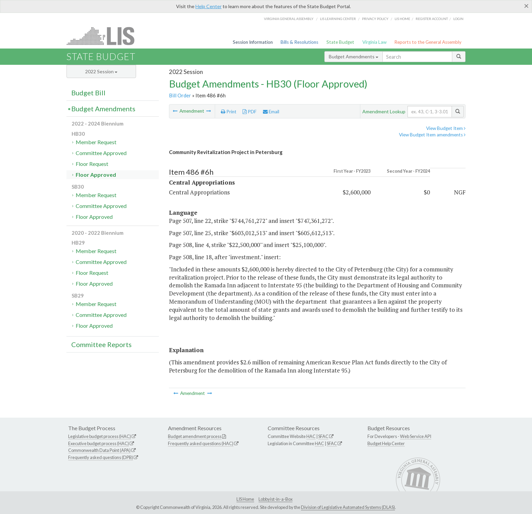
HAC (311, 436)
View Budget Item (446, 128)
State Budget (340, 42)
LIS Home (245, 499)
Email (271, 111)
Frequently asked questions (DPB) (100, 457)
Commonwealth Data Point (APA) (99, 450)
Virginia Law (374, 42)
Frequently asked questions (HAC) (200, 443)
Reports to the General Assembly (427, 42)
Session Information (253, 42)
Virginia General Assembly (289, 19)
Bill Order (180, 95)
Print (228, 111)
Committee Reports (101, 344)
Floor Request (92, 163)
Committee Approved (101, 153)
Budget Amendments (353, 56)
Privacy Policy (375, 19)
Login (458, 19)
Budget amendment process (195, 436)
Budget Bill (88, 93)
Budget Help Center (386, 443)
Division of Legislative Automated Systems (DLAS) (348, 507)
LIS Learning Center (338, 19)
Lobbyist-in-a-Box (275, 499)
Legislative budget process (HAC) (99, 436)
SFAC (323, 436)
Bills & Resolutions (299, 42)
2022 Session (101, 71)
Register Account (432, 19)
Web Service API (415, 436)
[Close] (526, 5)
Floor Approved (96, 174)
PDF (249, 111)
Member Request (96, 142)
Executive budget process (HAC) (98, 443)
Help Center (208, 6)
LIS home (402, 19)
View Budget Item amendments (432, 134)
